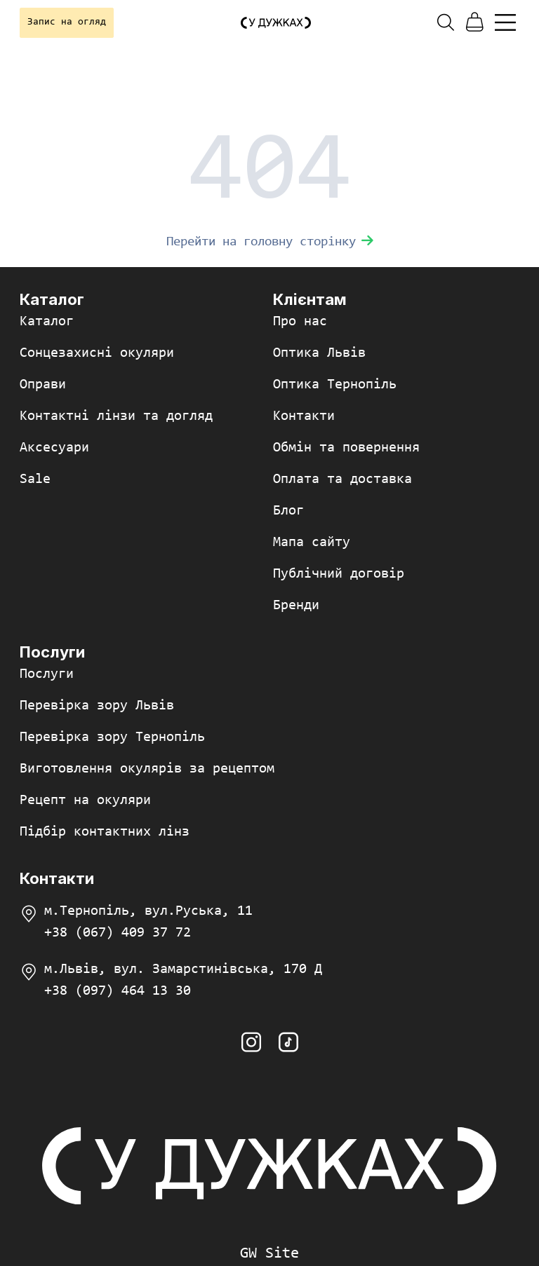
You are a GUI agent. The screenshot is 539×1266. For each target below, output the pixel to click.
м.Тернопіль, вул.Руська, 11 (148, 911)
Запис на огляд (66, 22)
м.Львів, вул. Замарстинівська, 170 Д (183, 969)
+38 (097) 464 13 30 (117, 991)
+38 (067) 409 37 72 (117, 933)
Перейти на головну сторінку (269, 242)
